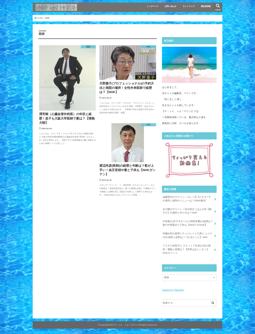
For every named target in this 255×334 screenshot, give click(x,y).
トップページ (152, 6)
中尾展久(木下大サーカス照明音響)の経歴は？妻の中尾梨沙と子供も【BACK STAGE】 (188, 223)
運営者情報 (206, 6)
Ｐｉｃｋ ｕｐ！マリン (125, 325)
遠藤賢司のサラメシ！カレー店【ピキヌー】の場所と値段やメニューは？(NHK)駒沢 (187, 199)
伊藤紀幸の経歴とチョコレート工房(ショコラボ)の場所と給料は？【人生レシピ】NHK (187, 235)
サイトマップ (189, 6)
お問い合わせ (170, 6)
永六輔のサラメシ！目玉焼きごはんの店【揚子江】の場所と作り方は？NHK (187, 211)
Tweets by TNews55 (173, 290)
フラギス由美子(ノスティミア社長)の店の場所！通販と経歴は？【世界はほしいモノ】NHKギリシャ (187, 249)
